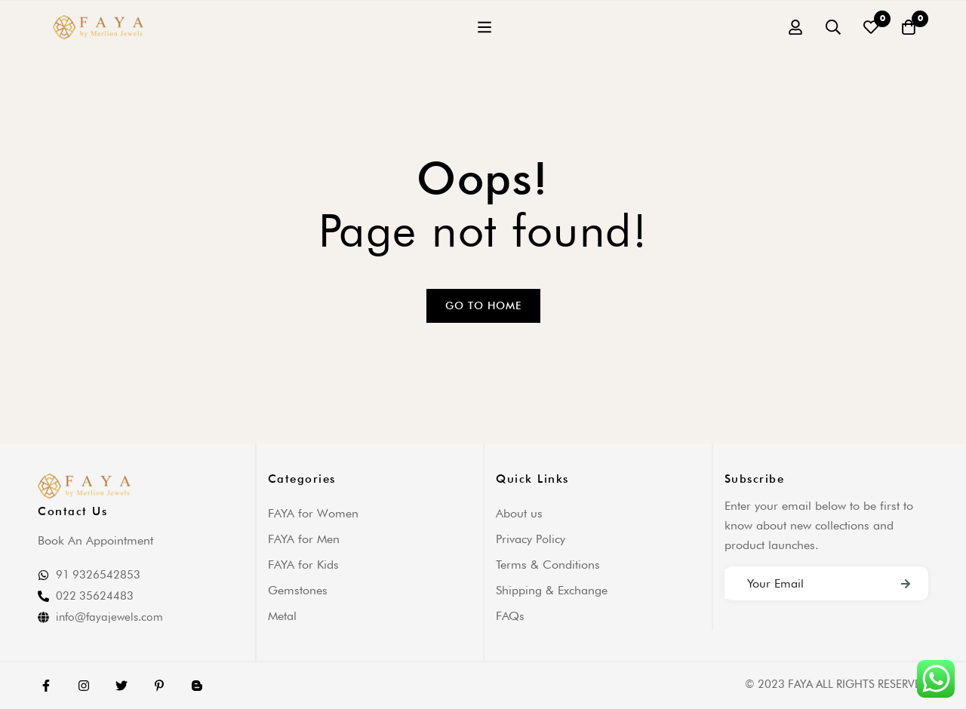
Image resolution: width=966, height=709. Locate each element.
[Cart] (909, 27)
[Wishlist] (871, 27)
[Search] (833, 27)
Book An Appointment (95, 540)
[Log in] (795, 27)
